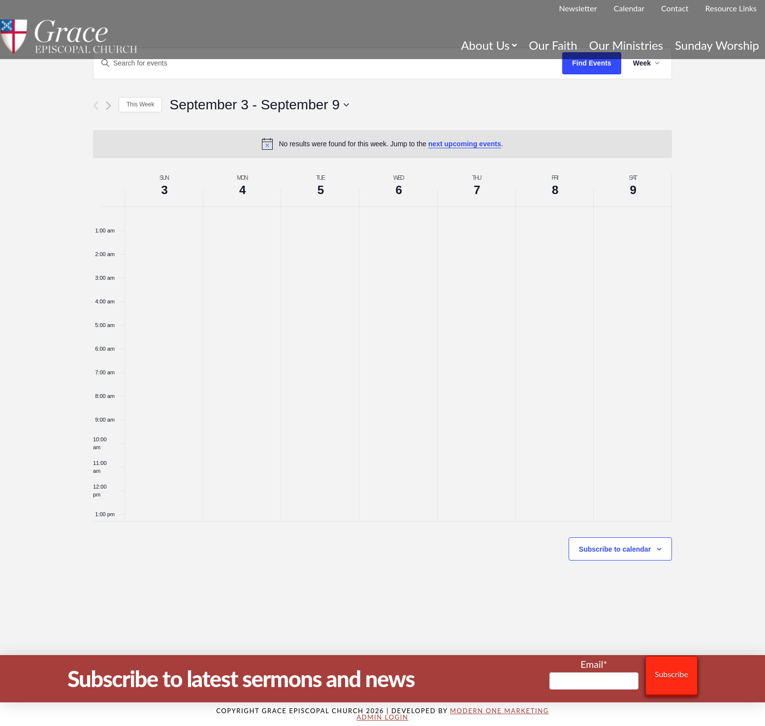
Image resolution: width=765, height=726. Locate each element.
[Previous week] (95, 105)
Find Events (591, 63)
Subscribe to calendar (615, 549)
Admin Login (382, 717)
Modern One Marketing (499, 711)
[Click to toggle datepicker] (259, 105)
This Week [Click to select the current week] (140, 104)
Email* (593, 674)
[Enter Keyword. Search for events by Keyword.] (328, 63)
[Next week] (108, 105)
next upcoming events (464, 144)
